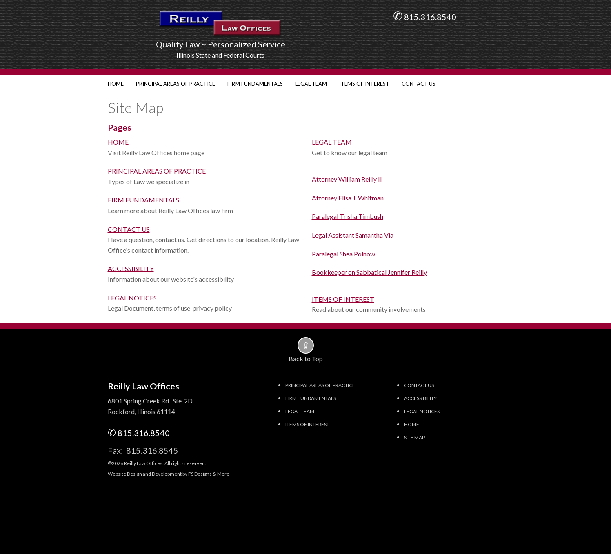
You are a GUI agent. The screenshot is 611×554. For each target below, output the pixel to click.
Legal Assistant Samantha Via (352, 235)
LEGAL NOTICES (132, 298)
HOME (116, 83)
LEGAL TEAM (311, 83)
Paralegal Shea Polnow (343, 254)
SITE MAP (414, 437)
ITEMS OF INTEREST (364, 83)
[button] (306, 345)
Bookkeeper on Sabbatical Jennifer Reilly (369, 272)
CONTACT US (418, 83)
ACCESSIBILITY (131, 268)
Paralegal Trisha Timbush (347, 216)
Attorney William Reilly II (347, 179)
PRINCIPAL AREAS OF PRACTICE (175, 83)
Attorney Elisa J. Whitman (348, 198)
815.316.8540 (429, 17)
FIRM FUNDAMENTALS (255, 83)
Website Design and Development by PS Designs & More (168, 474)
